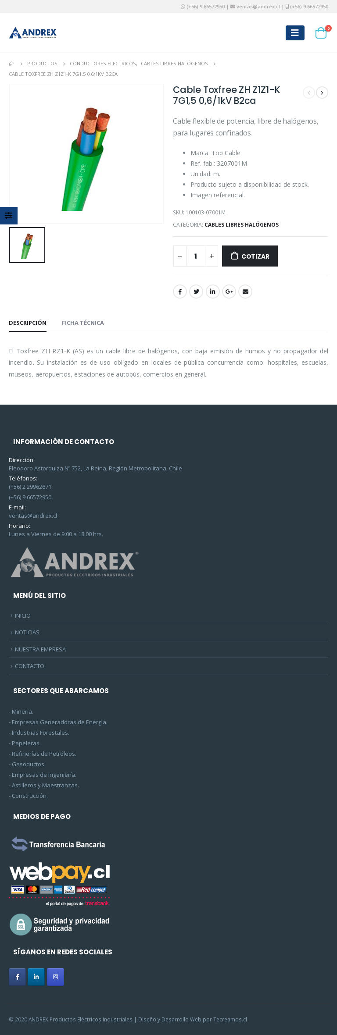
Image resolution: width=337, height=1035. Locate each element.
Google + (229, 292)
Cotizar (255, 256)
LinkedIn (213, 292)
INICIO (23, 615)
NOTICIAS (27, 632)
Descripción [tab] (28, 323)
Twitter (196, 292)
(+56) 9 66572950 (205, 6)
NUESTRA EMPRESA (40, 649)
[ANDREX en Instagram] (55, 977)
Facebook (180, 292)
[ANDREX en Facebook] (17, 977)
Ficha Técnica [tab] (83, 323)
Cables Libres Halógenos (241, 224)
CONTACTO (29, 666)
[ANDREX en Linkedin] (36, 977)
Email (245, 292)
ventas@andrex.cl (257, 6)
